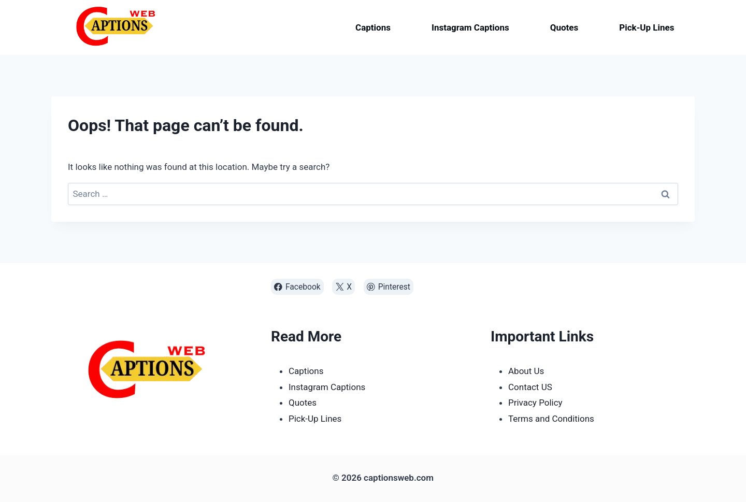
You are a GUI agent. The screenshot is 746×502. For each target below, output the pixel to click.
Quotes (564, 27)
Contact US (530, 387)
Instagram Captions (470, 27)
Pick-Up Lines (646, 27)
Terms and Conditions (551, 418)
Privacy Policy (535, 402)
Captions (373, 27)
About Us (526, 371)
